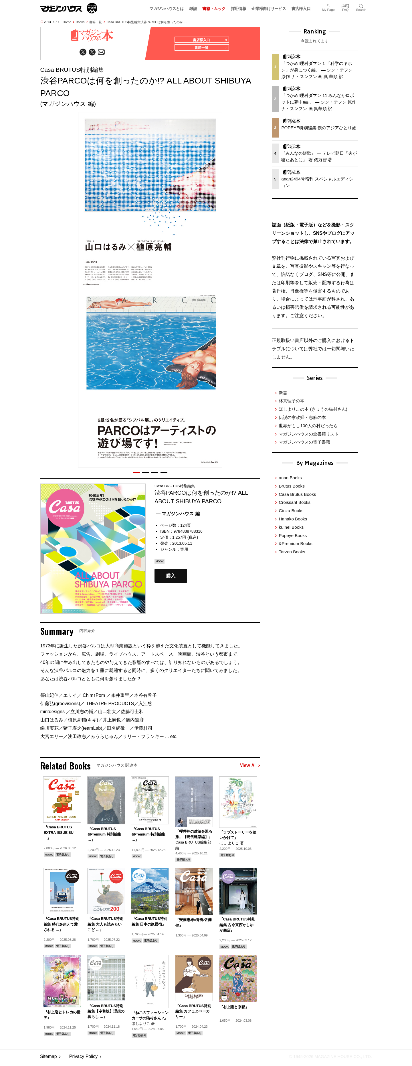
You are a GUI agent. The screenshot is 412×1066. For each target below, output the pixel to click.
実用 (184, 552)
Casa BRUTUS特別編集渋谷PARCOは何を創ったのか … (147, 22)
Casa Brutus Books (297, 494)
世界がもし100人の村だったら (308, 425)
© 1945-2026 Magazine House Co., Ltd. (326, 1059)
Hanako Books (293, 518)
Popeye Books (293, 535)
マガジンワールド (68, 8)
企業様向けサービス (268, 9)
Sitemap (48, 1059)
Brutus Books (291, 486)
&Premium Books (295, 543)
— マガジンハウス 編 (178, 516)
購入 (170, 578)
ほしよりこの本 (313, 409)
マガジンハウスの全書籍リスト (309, 433)
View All (250, 768)
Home (67, 22)
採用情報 (238, 9)
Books (80, 22)
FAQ (345, 5)
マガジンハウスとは (166, 9)
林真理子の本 (291, 400)
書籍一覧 (95, 22)
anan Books (290, 477)
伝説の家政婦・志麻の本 (302, 417)
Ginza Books (291, 510)
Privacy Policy (83, 1059)
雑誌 (193, 9)
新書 (283, 392)
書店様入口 (301, 9)
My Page (328, 5)
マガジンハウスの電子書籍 (304, 441)
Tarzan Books (292, 551)
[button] (136, 475)
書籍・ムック (213, 9)
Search (361, 5)
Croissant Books (294, 502)
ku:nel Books (291, 527)
